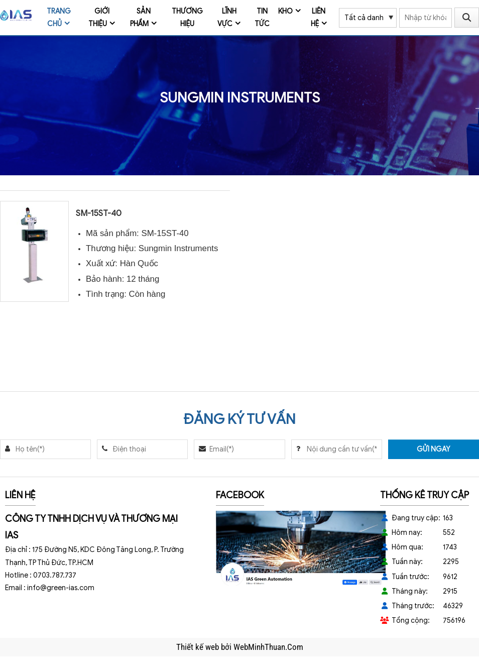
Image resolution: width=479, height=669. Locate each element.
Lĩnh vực (226, 17)
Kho (285, 11)
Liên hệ (318, 17)
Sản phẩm (140, 17)
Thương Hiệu (187, 17)
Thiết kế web (198, 647)
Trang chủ (59, 17)
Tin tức (262, 17)
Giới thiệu (98, 17)
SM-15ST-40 (99, 213)
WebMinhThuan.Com (268, 647)
